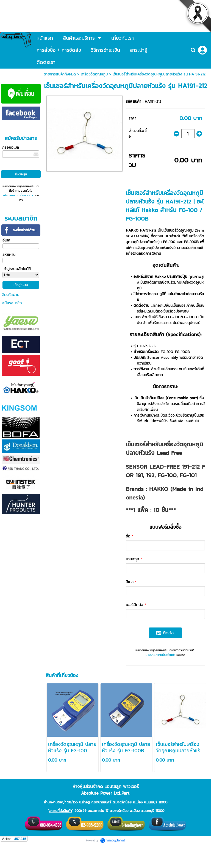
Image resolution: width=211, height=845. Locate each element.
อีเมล (6, 240)
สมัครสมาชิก (12, 303)
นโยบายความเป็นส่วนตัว (18, 195)
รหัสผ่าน (8, 254)
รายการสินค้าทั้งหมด (60, 74)
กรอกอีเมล (10, 147)
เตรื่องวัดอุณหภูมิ (94, 74)
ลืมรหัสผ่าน (10, 295)
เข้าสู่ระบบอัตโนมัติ (16, 269)
